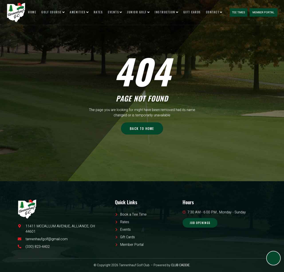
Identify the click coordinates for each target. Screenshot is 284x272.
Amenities (84, 12)
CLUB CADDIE (180, 265)
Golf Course (59, 12)
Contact (208, 12)
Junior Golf (137, 12)
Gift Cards (187, 12)
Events (116, 12)
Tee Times (240, 12)
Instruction (163, 12)
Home (40, 12)
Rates (101, 12)
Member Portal (264, 12)
